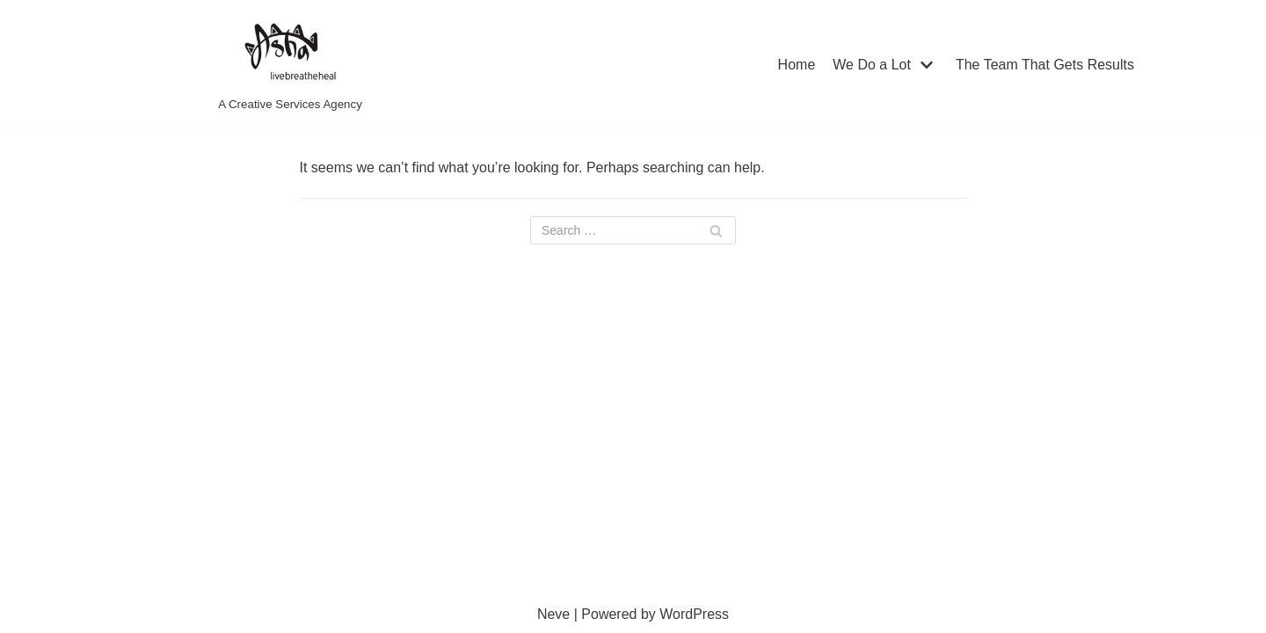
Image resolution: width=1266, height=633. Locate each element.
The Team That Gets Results (1045, 64)
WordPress (694, 614)
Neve (553, 614)
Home (797, 64)
